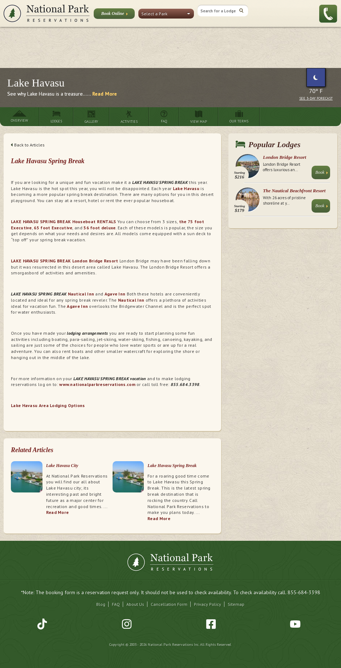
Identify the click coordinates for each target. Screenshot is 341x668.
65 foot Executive (53, 227)
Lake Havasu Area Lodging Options (48, 405)
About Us (135, 604)
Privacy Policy (207, 604)
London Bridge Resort (284, 157)
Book (321, 174)
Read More (104, 93)
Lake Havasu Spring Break (171, 465)
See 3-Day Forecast (316, 98)
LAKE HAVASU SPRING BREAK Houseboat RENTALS (63, 221)
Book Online (114, 15)
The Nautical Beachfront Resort (294, 190)
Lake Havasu (186, 188)
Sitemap (236, 604)
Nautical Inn (82, 294)
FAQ (116, 604)
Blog (100, 604)
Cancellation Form (169, 604)
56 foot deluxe (99, 227)
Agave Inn (115, 294)
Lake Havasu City (62, 465)
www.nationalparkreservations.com (97, 384)
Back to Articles (28, 145)
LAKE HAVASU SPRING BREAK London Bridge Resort (64, 260)
